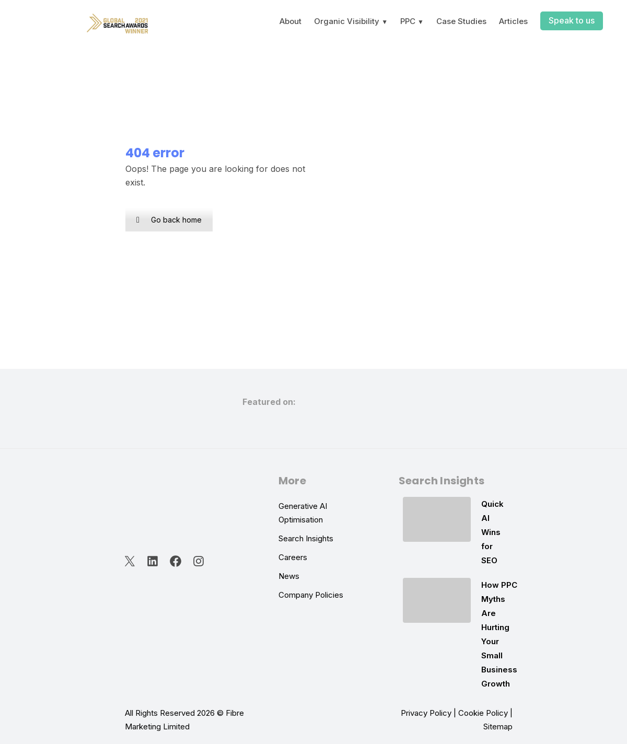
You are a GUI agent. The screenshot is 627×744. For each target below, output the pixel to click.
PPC (407, 21)
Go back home (169, 219)
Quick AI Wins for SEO (492, 532)
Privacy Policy (426, 713)
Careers (292, 557)
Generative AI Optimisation (302, 513)
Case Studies (461, 21)
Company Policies (310, 595)
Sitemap (498, 726)
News (288, 576)
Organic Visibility (346, 21)
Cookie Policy (483, 713)
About (290, 21)
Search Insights (305, 538)
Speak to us (572, 20)
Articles (513, 21)
